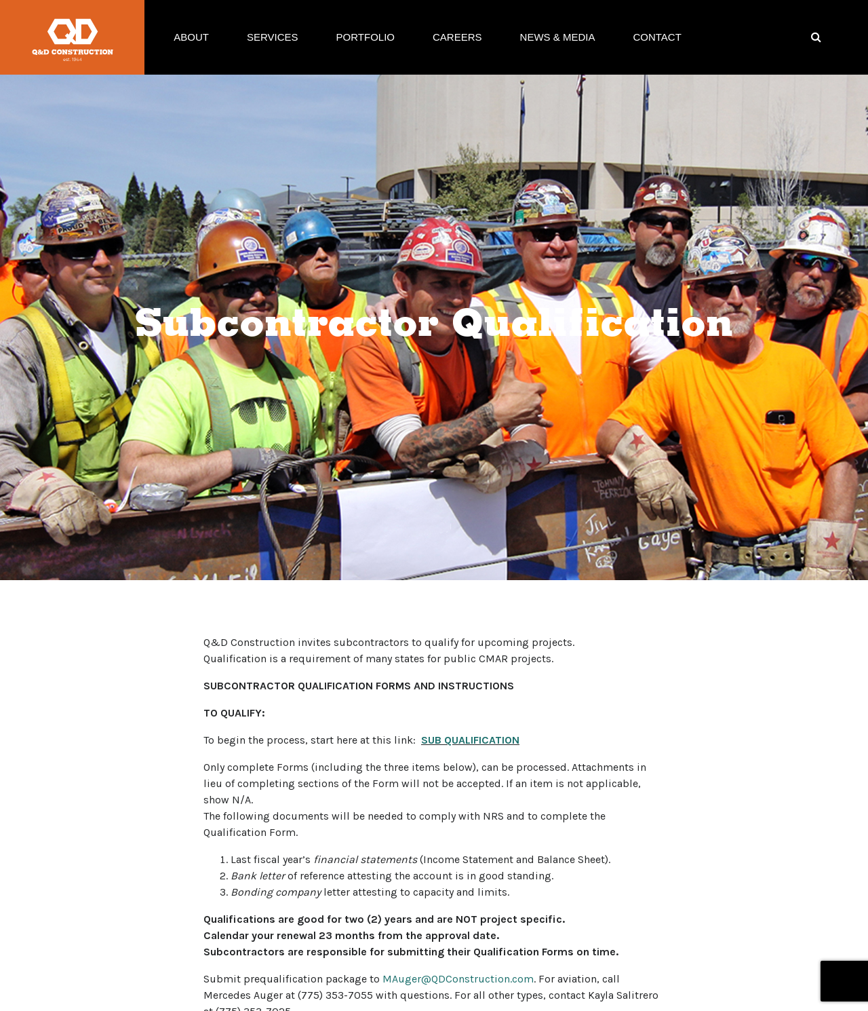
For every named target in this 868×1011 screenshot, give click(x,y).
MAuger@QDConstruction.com (458, 978)
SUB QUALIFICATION (470, 739)
